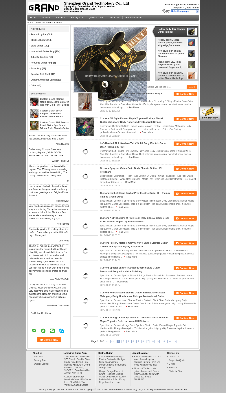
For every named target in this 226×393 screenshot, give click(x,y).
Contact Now (187, 94)
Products (46, 17)
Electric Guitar (38, 40)
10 (163, 341)
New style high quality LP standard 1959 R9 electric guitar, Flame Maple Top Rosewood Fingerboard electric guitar (171, 76)
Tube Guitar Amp (39, 57)
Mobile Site (175, 371)
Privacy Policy (45, 389)
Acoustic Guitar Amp (42, 63)
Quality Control (96, 17)
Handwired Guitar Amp (43, 51)
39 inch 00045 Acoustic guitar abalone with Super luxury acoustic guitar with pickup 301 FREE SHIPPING (146, 374)
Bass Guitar (37, 45)
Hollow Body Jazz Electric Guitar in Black (171, 30)
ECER (184, 389)
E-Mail (172, 364)
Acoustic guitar (39, 34)
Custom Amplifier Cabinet (44, 80)
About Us (60, 17)
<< (112, 341)
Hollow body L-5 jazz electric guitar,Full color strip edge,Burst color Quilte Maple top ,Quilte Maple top (170, 43)
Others (34, 85)
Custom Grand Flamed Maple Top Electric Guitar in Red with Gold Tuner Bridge (54, 102)
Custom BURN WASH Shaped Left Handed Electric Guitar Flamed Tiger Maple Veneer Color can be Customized (53, 116)
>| (176, 341)
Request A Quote (182, 7)
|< (107, 341)
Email (196, 7)
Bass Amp (36, 68)
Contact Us (114, 17)
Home (33, 17)
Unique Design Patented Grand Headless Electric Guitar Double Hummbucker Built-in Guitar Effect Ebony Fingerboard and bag (112, 376)
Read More (133, 107)
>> (169, 341)
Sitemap (173, 367)
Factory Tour (77, 17)
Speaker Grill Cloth (41, 74)
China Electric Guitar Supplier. (69, 389)
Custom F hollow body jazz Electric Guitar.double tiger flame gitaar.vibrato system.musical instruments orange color (112, 362)
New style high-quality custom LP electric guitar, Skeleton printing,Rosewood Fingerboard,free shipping (171, 54)
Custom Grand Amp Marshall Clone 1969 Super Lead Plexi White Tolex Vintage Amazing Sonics (77, 380)
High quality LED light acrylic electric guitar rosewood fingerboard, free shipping (170, 65)
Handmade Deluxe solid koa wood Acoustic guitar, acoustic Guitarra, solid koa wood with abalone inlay (147, 360)
